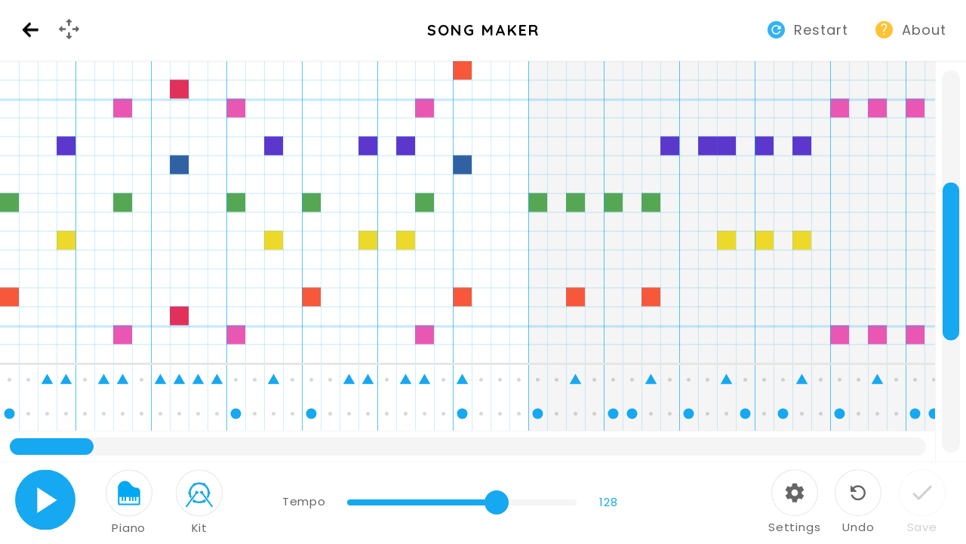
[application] (483, 261)
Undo (858, 527)
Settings (794, 527)
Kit (200, 528)
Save (922, 527)
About (924, 29)
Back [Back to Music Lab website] (30, 30)
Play (45, 500)
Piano (129, 528)
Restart (821, 29)
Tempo (303, 501)
